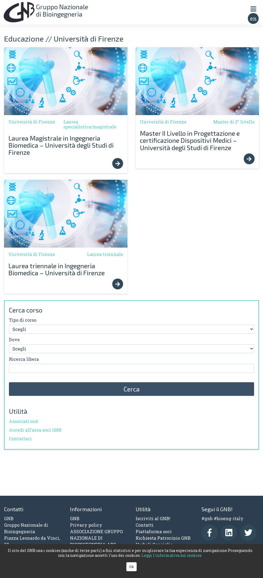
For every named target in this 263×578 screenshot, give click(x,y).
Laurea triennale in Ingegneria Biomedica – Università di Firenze (56, 269)
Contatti (144, 525)
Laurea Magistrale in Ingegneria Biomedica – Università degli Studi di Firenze (61, 145)
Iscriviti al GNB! (153, 518)
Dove (14, 339)
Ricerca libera (24, 359)
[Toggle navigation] (253, 9)
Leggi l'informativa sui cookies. (172, 555)
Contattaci (20, 438)
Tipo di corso (22, 320)
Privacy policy (86, 525)
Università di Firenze (31, 122)
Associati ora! (23, 421)
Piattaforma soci (154, 531)
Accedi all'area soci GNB (35, 430)
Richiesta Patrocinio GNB (163, 538)
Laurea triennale (105, 254)
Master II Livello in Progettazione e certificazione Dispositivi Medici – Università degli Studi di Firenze (190, 140)
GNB (74, 518)
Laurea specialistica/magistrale (89, 124)
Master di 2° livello (234, 122)
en (253, 18)
